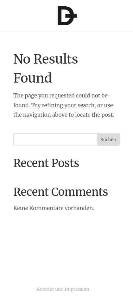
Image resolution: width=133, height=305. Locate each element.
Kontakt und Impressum (63, 289)
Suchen (109, 139)
